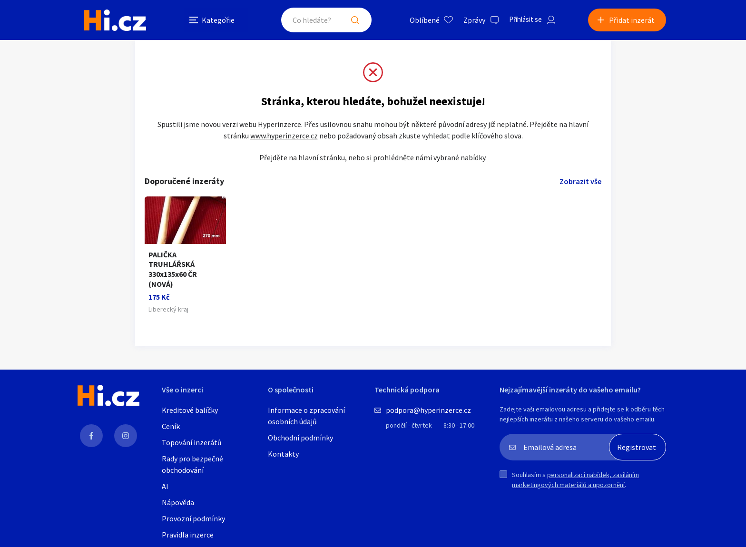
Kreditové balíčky (190, 412)
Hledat (348, 21)
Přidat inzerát (632, 21)
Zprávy (466, 21)
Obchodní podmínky (300, 439)
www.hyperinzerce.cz (284, 147)
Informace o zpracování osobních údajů (306, 417)
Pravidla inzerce (188, 536)
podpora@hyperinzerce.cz (428, 412)
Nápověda (178, 504)
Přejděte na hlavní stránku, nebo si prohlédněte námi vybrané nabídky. (373, 169)
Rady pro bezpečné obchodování (192, 466)
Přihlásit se (519, 21)
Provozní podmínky (193, 520)
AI (165, 488)
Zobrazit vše (580, 192)
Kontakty (283, 455)
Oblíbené (416, 21)
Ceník (171, 428)
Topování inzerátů (192, 444)
